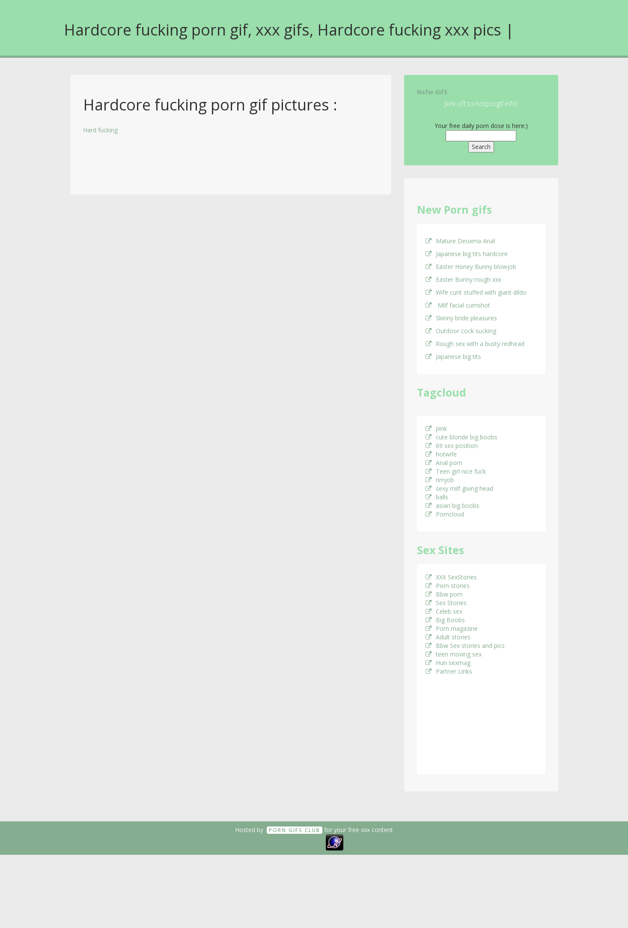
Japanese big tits (453, 356)
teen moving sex (454, 654)
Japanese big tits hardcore (467, 254)
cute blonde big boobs (461, 437)
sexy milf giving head (459, 488)
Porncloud (445, 514)
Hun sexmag (448, 663)
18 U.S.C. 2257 (304, 842)
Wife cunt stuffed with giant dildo (476, 292)
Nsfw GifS (432, 92)
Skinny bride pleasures (461, 318)
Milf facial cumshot (458, 305)
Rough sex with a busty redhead (475, 344)
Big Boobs (445, 620)
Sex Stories (446, 603)
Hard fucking (100, 130)
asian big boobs (452, 505)
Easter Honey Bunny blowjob (471, 267)
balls (437, 497)
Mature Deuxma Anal (460, 241)
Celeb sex (444, 611)
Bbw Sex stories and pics (465, 646)
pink (436, 428)
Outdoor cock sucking (461, 331)
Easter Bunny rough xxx (463, 279)
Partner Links (449, 671)
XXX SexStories (451, 577)
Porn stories (448, 586)
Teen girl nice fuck (456, 471)
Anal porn (444, 463)
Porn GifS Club (294, 830)
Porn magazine (452, 628)
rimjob (440, 480)
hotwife (441, 454)
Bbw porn (444, 594)
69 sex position (452, 446)
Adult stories (448, 637)
